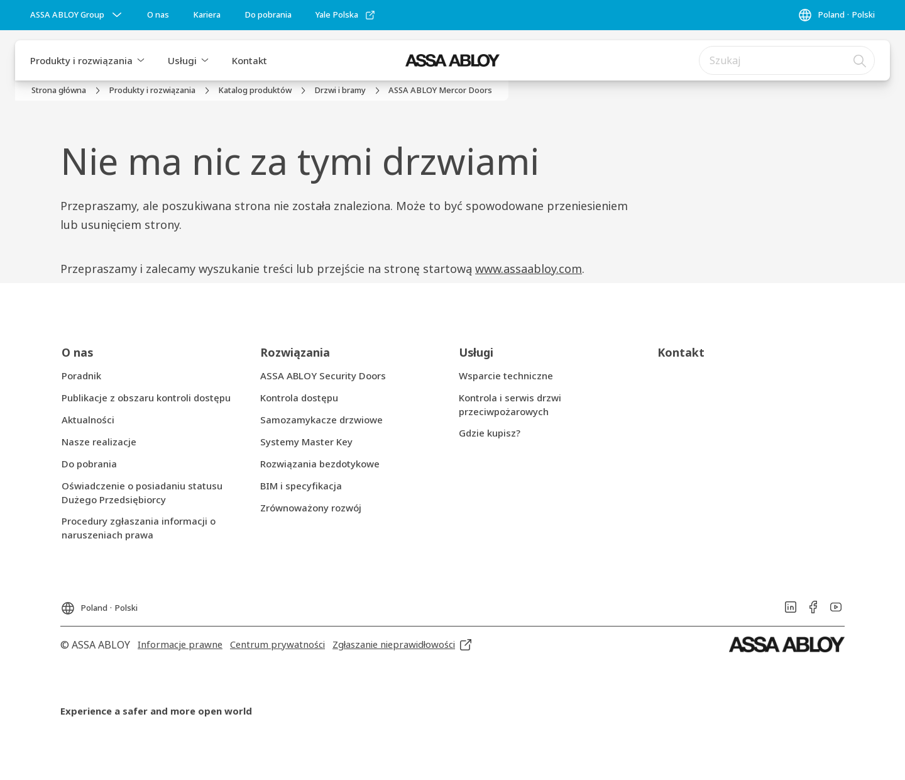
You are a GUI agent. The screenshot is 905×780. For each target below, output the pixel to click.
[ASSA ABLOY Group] (77, 15)
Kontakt (249, 60)
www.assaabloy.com (528, 268)
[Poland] (836, 15)
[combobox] (787, 60)
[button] (141, 60)
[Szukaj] (860, 60)
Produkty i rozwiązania (81, 60)
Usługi (182, 60)
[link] (158, 15)
